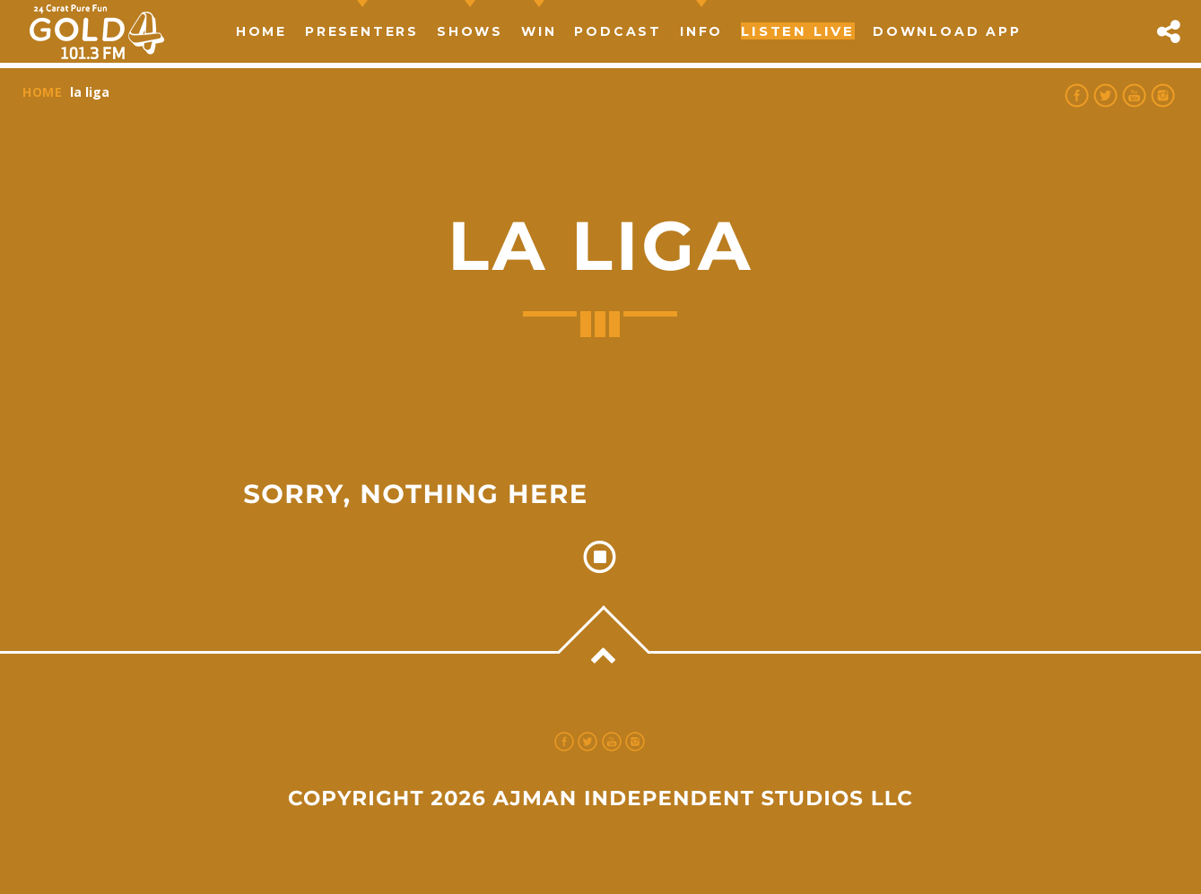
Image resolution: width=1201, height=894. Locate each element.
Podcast (618, 31)
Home (261, 31)
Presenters (362, 31)
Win (538, 31)
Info (701, 31)
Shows (470, 31)
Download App (947, 31)
